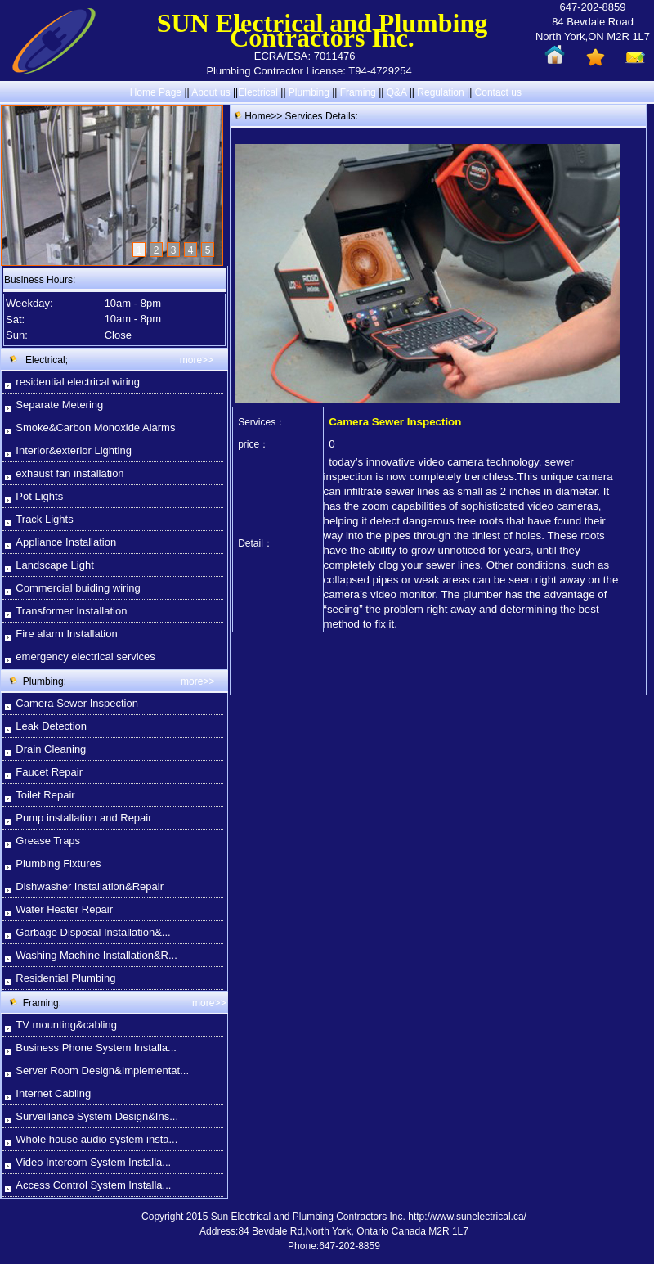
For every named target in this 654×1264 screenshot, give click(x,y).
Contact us (498, 92)
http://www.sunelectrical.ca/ (467, 1216)
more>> (196, 360)
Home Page (155, 92)
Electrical (258, 92)
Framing (358, 92)
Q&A (397, 92)
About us (210, 92)
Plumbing (309, 92)
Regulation (442, 92)
